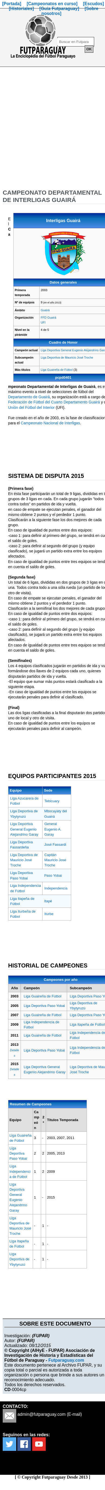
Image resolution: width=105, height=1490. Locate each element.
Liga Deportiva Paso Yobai (44, 1006)
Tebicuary (52, 801)
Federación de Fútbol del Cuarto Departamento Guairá (54, 402)
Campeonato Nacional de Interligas (50, 423)
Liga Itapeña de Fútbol (87, 1024)
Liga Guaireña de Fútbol (57, 369)
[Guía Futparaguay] (59, 8)
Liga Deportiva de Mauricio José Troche (67, 357)
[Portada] (11, 3)
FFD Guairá (48, 317)
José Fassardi (55, 844)
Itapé (48, 901)
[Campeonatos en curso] (52, 3)
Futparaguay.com (66, 1360)
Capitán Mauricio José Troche (55, 860)
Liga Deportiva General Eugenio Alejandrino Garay (24, 829)
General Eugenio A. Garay (52, 829)
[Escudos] (93, 3)
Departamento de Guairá (29, 397)
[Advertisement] (50, 128)
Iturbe (48, 914)
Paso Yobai (53, 875)
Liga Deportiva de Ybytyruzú (19, 1259)
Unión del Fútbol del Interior (31, 407)
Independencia (55, 888)
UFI (43, 322)
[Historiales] (21, 8)
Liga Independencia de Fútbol (20, 1171)
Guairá (45, 310)
